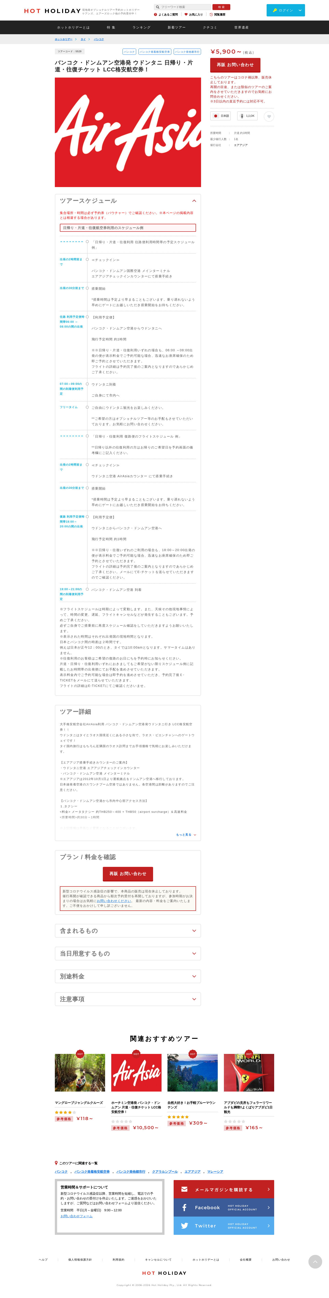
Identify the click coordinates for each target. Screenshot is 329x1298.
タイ (83, 39)
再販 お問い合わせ (128, 873)
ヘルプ (43, 1259)
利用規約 (119, 1259)
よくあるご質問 (168, 14)
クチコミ (210, 27)
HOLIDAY (53, 11)
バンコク (99, 39)
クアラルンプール (165, 1171)
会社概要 (246, 1259)
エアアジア (241, 145)
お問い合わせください (114, 900)
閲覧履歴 (219, 14)
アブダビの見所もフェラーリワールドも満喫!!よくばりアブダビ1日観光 (248, 1107)
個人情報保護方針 (80, 1259)
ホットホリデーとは (73, 27)
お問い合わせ (281, 1259)
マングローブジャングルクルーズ (79, 1102)
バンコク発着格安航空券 (155, 51)
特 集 (111, 27)
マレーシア (215, 1171)
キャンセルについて (158, 1259)
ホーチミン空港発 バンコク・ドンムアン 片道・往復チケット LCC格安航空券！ (136, 1107)
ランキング (142, 27)
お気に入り (196, 14)
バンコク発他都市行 (187, 51)
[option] (128, 132)
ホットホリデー (63, 39)
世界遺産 (241, 27)
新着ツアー (177, 27)
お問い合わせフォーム (77, 1216)
